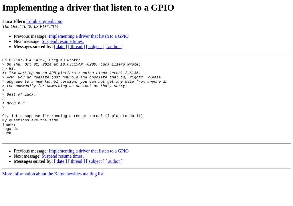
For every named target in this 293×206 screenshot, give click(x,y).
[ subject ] (95, 46)
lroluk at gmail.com (44, 21)
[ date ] (60, 46)
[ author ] (114, 46)
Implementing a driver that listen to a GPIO (89, 36)
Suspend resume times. (63, 41)
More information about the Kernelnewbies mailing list (53, 190)
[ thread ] (76, 46)
